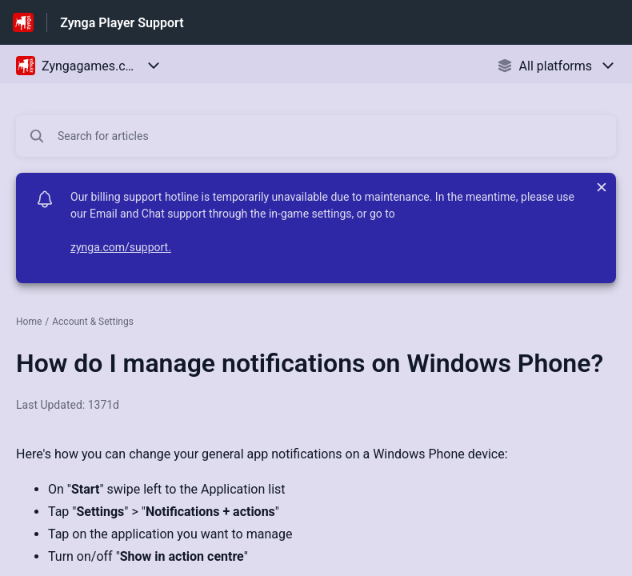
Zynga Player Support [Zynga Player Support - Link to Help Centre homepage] (121, 22)
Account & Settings (93, 321)
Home (29, 321)
